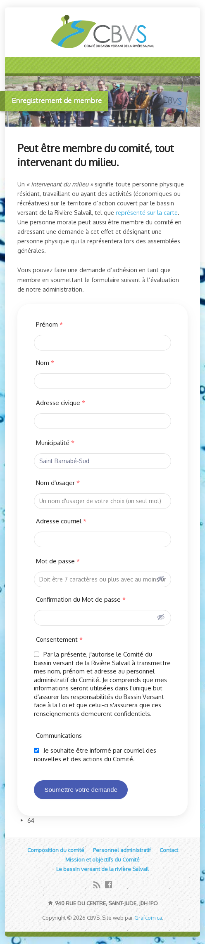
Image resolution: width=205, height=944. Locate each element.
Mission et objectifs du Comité (102, 859)
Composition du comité (55, 850)
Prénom (49, 324)
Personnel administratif (122, 850)
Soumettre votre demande (80, 789)
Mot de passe (58, 561)
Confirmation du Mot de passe (81, 599)
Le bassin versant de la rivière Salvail (102, 869)
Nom (45, 363)
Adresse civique (60, 403)
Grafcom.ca (148, 917)
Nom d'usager (58, 483)
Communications (59, 735)
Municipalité (55, 443)
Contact (169, 850)
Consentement (59, 639)
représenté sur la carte (147, 212)
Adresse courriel (61, 521)
